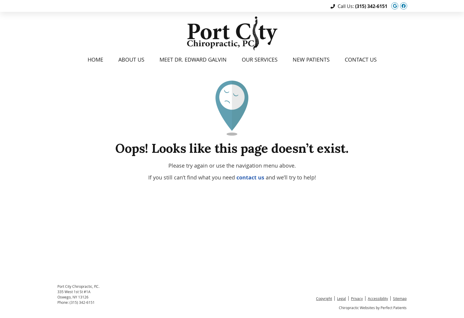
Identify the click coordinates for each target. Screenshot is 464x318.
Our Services (260, 59)
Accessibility (378, 298)
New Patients (311, 59)
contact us (250, 177)
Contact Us (361, 59)
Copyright (324, 298)
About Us (131, 59)
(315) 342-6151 (371, 6)
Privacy (357, 298)
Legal (341, 298)
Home (95, 59)
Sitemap (400, 298)
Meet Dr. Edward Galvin (193, 59)
